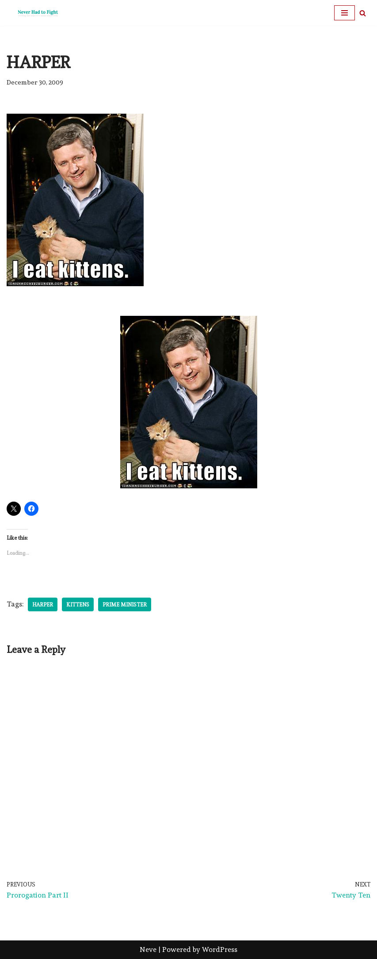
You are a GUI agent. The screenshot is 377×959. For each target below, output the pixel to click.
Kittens (77, 605)
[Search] (362, 13)
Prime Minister (125, 605)
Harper (42, 605)
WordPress (219, 950)
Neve (148, 950)
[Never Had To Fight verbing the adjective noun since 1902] (33, 12)
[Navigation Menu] (344, 12)
